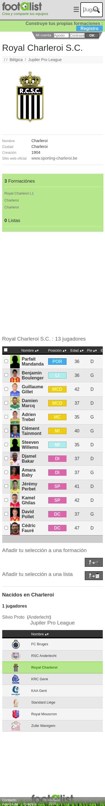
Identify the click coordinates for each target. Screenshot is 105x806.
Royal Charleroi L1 (19, 193)
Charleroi (11, 200)
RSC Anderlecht (44, 656)
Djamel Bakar (29, 459)
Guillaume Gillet (32, 389)
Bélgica (16, 59)
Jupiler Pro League (45, 59)
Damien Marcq (30, 403)
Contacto (9, 800)
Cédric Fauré (29, 528)
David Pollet (28, 514)
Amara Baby (29, 472)
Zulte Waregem (43, 726)
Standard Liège (43, 702)
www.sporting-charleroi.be (54, 158)
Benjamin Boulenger (33, 375)
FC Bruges (39, 644)
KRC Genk (39, 679)
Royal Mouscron (44, 714)
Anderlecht (39, 617)
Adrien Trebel (29, 417)
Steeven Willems (30, 445)
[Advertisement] (52, 284)
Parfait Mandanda (33, 361)
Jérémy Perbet (29, 486)
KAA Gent (39, 691)
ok (91, 35)
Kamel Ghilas (28, 500)
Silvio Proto (13, 617)
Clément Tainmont (32, 431)
